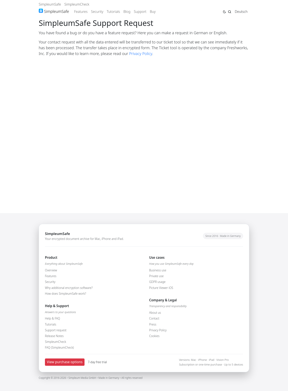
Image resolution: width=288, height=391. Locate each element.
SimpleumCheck (76, 4)
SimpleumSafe (50, 4)
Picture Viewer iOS (161, 288)
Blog (127, 11)
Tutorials (113, 11)
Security (97, 11)
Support (140, 11)
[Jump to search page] (229, 11)
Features (81, 11)
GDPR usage (157, 282)
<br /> (144, 129)
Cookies (154, 336)
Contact (154, 318)
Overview (51, 270)
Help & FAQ (52, 318)
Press (152, 324)
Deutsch (241, 11)
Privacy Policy (140, 53)
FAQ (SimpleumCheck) (59, 347)
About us (155, 313)
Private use (156, 276)
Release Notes (54, 336)
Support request (56, 330)
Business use (157, 270)
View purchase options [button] (65, 362)
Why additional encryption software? (69, 288)
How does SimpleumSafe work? (65, 293)
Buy (153, 11)
